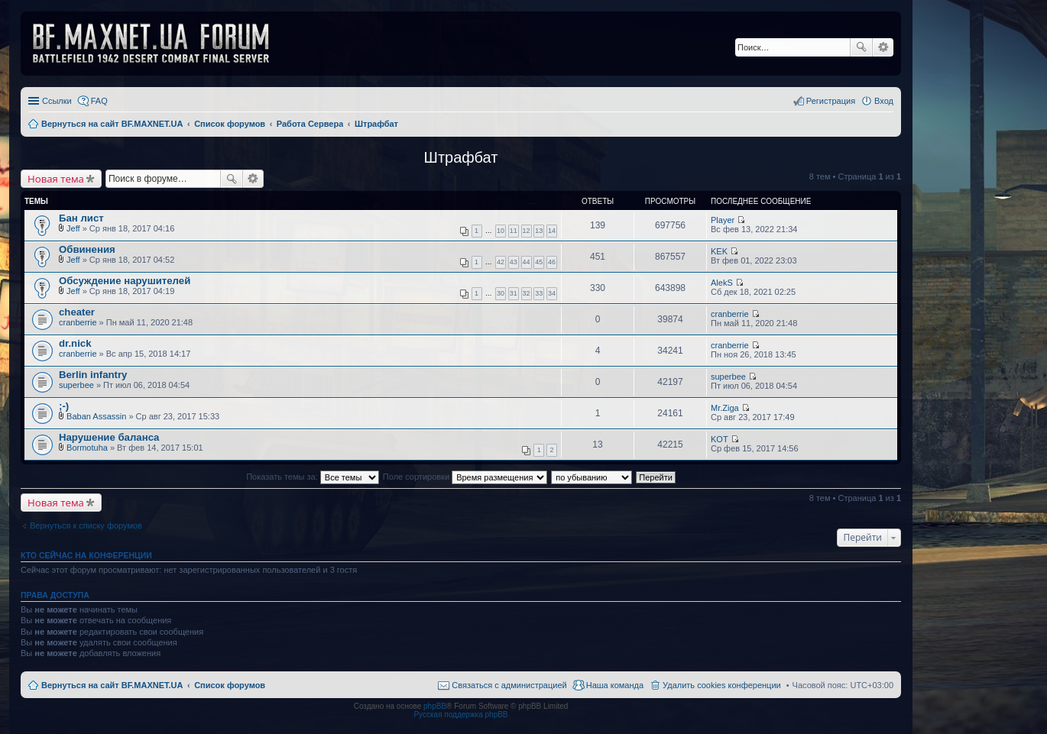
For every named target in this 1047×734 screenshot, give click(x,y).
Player (722, 220)
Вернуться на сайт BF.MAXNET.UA (112, 685)
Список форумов (229, 685)
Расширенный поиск (883, 47)
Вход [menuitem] (883, 100)
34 (552, 293)
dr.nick (75, 343)
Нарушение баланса (109, 437)
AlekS (722, 282)
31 (513, 293)
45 (539, 262)
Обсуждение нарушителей (124, 280)
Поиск (861, 47)
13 (539, 230)
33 (539, 293)
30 (500, 293)
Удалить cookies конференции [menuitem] (722, 685)
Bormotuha (87, 447)
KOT (719, 439)
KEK (719, 251)
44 (526, 262)
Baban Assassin (96, 416)
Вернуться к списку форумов (86, 525)
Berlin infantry (93, 374)
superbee (76, 385)
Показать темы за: (312, 476)
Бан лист (81, 218)
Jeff (73, 228)
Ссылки (57, 100)
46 (552, 262)
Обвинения (87, 249)
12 (526, 230)
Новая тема (56, 179)
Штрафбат (461, 157)
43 (513, 262)
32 (526, 293)
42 (500, 262)
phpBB (434, 706)
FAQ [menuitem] (99, 100)
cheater (77, 312)
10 (500, 230)
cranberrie (78, 322)
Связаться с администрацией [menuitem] (509, 685)
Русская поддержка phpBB (460, 714)
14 (552, 230)
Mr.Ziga (725, 407)
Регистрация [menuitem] (830, 100)
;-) (64, 406)
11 (513, 230)
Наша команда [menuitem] (614, 685)
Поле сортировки (465, 476)
